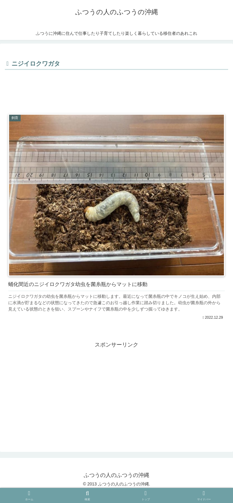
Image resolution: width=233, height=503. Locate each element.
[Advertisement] (116, 88)
